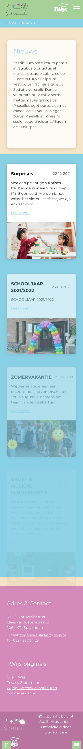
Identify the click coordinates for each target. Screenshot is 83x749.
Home (11, 23)
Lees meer (20, 213)
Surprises (22, 174)
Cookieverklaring (22, 693)
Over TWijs (16, 677)
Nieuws (28, 23)
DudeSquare (56, 732)
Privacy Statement (23, 682)
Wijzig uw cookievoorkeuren (32, 688)
